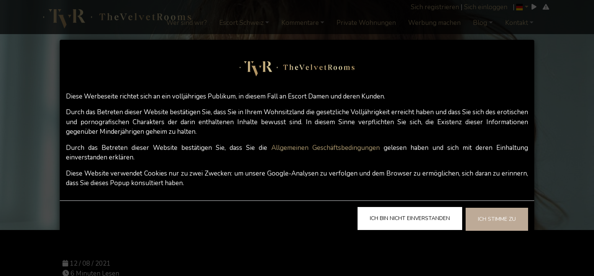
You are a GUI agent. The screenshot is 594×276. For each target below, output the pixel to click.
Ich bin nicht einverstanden (410, 218)
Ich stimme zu (497, 219)
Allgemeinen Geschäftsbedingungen (325, 147)
